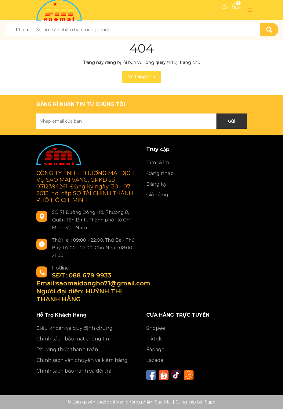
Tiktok (154, 339)
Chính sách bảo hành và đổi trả (73, 371)
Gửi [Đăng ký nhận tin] (231, 121)
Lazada (154, 360)
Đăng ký (156, 184)
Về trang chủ (141, 76)
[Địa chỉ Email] (141, 121)
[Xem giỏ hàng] (235, 6)
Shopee (155, 328)
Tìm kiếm (157, 162)
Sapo (210, 402)
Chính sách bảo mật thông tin (72, 339)
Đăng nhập (160, 173)
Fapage (155, 349)
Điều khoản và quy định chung (74, 328)
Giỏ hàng (157, 195)
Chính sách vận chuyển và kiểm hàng (82, 360)
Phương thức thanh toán (67, 349)
